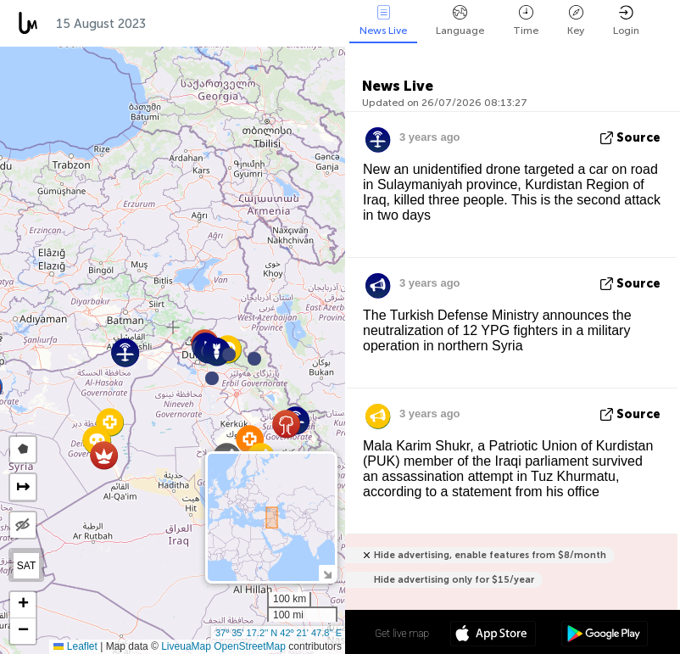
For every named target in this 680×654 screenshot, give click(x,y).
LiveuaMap (186, 646)
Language (460, 20)
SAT (26, 566)
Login (626, 20)
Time (525, 20)
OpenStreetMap (250, 646)
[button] (229, 354)
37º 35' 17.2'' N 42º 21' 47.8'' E (278, 633)
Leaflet (75, 646)
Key (575, 20)
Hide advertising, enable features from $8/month (490, 555)
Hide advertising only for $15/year (454, 579)
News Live (383, 20)
